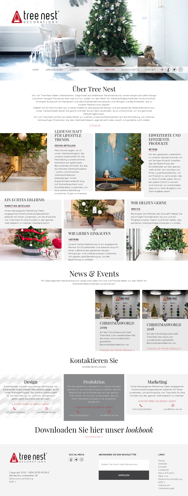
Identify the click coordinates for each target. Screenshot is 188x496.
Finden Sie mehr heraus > (117, 350)
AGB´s (12, 481)
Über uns (110, 70)
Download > (94, 436)
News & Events (130, 70)
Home (36, 70)
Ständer (74, 70)
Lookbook (92, 70)
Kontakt (151, 70)
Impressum (164, 485)
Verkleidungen (54, 70)
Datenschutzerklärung (21, 478)
